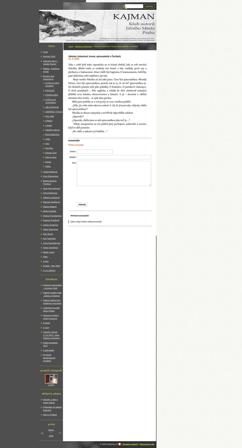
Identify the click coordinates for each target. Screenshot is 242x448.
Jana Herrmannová (51, 188)
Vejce (47, 139)
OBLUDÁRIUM (52, 107)
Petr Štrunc (48, 234)
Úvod (70, 46)
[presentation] (109, 194)
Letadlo (48, 125)
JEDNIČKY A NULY (54, 112)
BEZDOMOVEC (52, 134)
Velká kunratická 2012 (50, 344)
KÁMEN (48, 121)
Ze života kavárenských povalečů (49, 358)
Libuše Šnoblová (50, 225)
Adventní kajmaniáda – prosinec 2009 (52, 286)
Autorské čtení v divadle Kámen (50, 62)
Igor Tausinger (49, 238)
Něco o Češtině (50, 415)
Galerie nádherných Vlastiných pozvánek (52, 302)
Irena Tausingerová (51, 243)
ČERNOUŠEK (51, 95)
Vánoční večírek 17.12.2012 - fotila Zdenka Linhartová (51, 335)
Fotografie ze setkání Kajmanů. (52, 408)
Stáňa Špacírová (50, 229)
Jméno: (73, 151)
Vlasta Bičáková (50, 172)
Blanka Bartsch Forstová (49, 182)
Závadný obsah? (130, 444)
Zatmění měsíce (52, 130)
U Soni (46, 327)
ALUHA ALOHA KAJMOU (52, 84)
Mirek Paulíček (49, 211)
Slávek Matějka (50, 207)
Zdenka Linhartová (83, 46)
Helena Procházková (52, 216)
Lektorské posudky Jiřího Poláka (51, 309)
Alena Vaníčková (50, 247)
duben (51, 430)
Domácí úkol (50, 153)
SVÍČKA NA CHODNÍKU (50, 101)
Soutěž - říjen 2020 (51, 266)
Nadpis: (72, 157)
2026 (51, 436)
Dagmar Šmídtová (51, 220)
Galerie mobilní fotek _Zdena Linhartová (52, 294)
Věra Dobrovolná (50, 176)
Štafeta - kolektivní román (51, 70)
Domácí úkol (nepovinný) (48, 77)
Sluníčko (49, 148)
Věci (47, 144)
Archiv (46, 261)
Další (45, 257)
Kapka (48, 162)
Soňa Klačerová (50, 193)
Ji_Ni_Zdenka (49, 270)
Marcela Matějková (51, 202)
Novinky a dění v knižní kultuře (50, 401)
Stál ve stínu (50, 157)
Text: (74, 163)
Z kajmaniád (48, 350)
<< (42, 433)
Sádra (48, 166)
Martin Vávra (48, 252)
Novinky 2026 (49, 56)
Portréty (46, 323)
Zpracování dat (147, 444)
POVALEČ (50, 90)
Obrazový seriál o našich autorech (51, 317)
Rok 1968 (49, 116)
